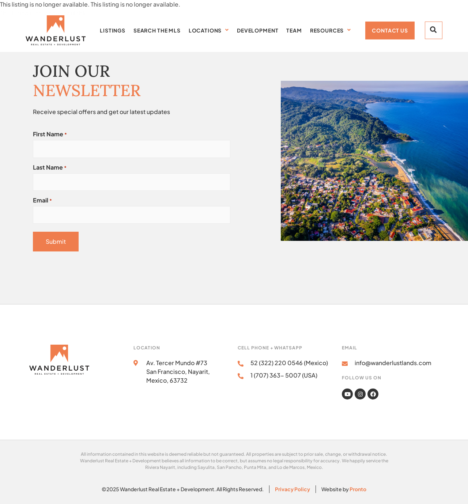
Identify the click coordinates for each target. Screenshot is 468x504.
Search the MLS (157, 29)
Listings (112, 29)
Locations (209, 29)
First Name (50, 134)
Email (42, 200)
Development (257, 29)
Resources (330, 29)
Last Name (50, 167)
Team (294, 29)
